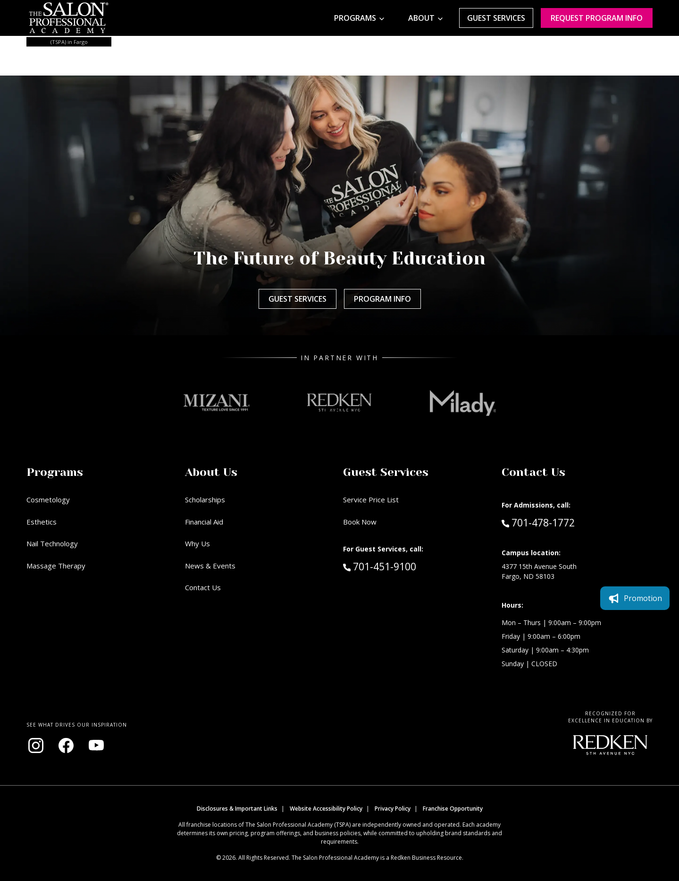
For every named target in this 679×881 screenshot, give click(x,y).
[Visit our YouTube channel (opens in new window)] (96, 745)
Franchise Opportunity (453, 809)
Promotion (635, 598)
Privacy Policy (393, 809)
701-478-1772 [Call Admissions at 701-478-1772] (538, 522)
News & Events (210, 565)
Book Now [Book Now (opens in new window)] (360, 521)
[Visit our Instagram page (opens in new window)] (35, 745)
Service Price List (371, 499)
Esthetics (41, 521)
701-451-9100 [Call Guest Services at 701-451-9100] (379, 566)
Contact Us (203, 587)
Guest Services (496, 18)
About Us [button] (211, 472)
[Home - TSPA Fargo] (68, 18)
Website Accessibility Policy (326, 809)
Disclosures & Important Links (237, 809)
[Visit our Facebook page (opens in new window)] (66, 745)
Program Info (382, 299)
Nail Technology (52, 543)
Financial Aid (204, 521)
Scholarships (205, 499)
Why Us (197, 543)
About (421, 18)
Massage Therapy (55, 565)
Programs (355, 18)
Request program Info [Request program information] (597, 18)
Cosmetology (48, 499)
